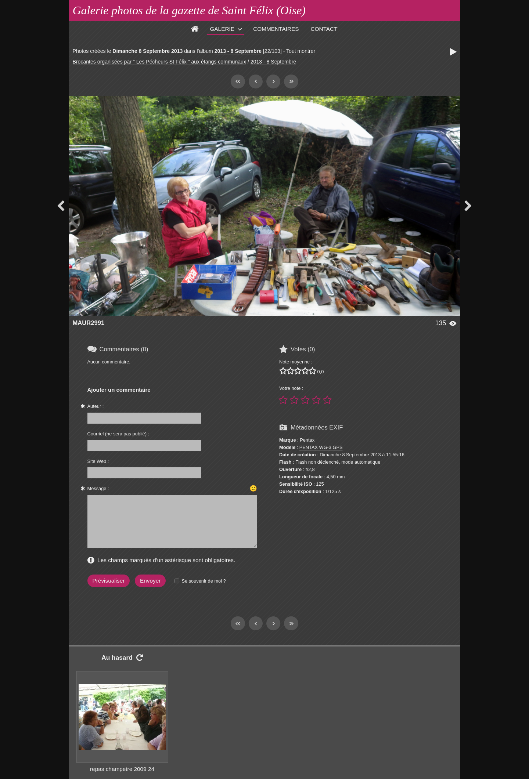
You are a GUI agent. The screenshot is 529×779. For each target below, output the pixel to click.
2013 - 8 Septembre (238, 51)
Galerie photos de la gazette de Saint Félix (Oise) (189, 10)
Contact (324, 29)
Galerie (222, 29)
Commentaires (276, 29)
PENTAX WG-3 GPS (321, 447)
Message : (98, 488)
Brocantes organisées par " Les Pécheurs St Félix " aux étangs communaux (159, 62)
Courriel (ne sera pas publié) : (118, 433)
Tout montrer (300, 51)
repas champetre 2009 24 (122, 769)
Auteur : (95, 406)
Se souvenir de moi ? (203, 581)
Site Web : (98, 461)
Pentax (307, 440)
